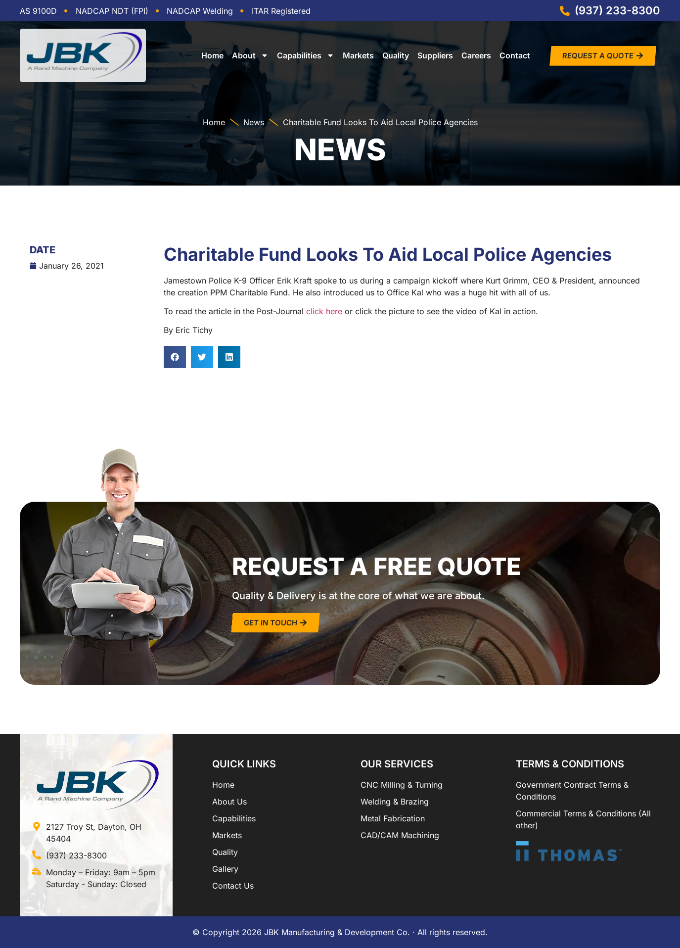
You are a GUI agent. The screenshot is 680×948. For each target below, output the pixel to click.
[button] (175, 357)
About (250, 55)
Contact (514, 55)
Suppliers (435, 55)
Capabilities (305, 55)
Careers (476, 55)
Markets (358, 55)
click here (324, 311)
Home (212, 55)
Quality (395, 55)
